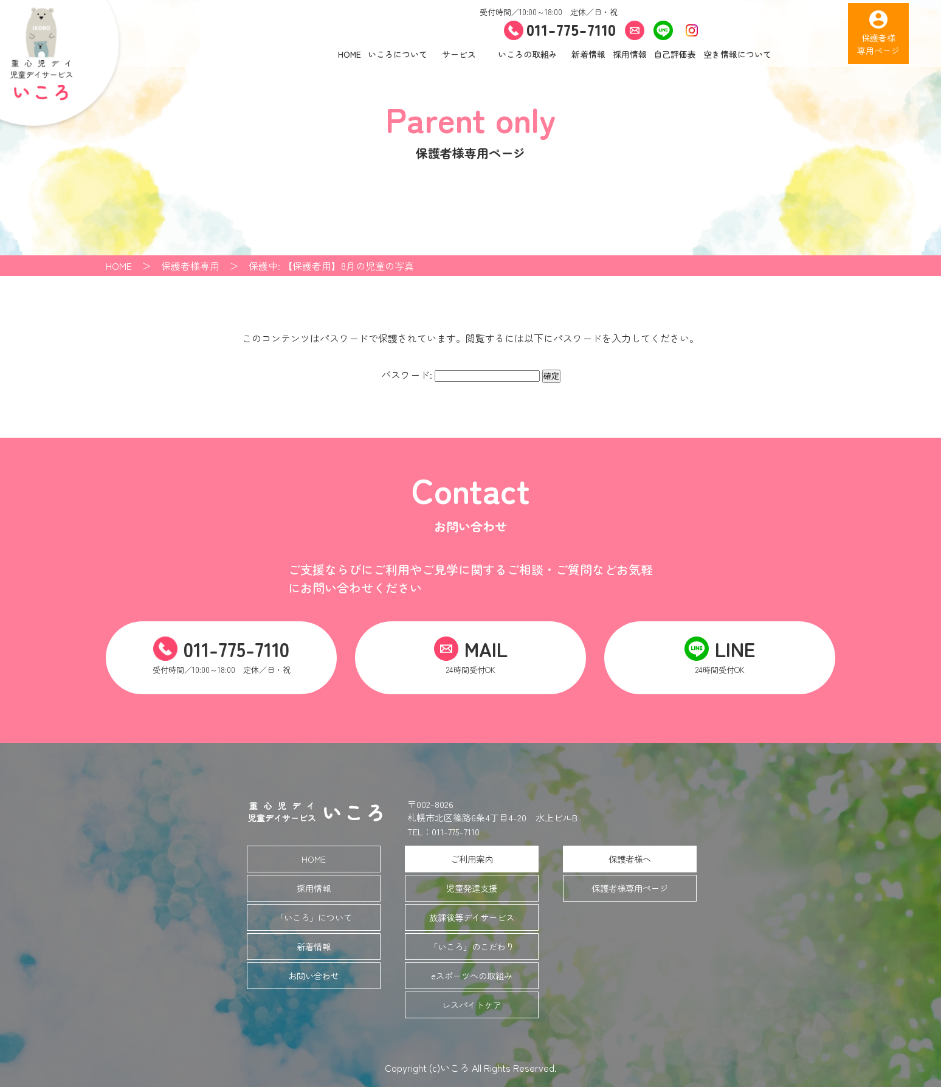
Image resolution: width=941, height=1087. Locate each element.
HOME (349, 54)
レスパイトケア (472, 1004)
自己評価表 (674, 54)
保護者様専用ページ (629, 888)
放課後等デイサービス (471, 917)
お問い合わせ (313, 975)
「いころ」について (313, 917)
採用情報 (630, 54)
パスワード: (460, 374)
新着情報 (588, 54)
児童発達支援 (471, 888)
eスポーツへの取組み (471, 975)
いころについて (397, 54)
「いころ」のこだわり (471, 946)
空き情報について (737, 54)
